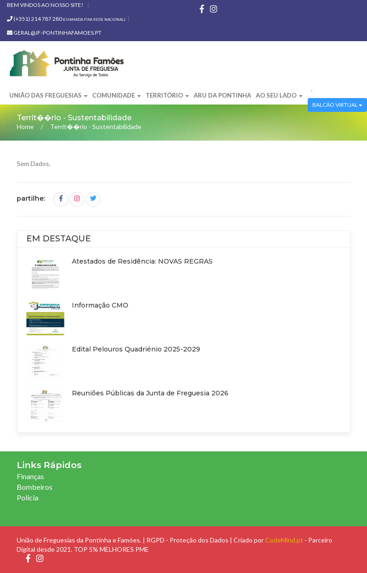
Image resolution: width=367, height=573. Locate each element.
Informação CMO (100, 305)
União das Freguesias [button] (48, 95)
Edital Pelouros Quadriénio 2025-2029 (136, 349)
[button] (307, 91)
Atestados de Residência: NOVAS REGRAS (142, 261)
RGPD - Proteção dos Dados (187, 540)
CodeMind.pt (284, 540)
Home (25, 126)
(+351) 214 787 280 (66, 18)
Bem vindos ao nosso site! (45, 4)
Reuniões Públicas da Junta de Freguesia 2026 (150, 393)
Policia (27, 497)
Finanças (30, 476)
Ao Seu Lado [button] (279, 95)
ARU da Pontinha (222, 95)
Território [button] (167, 95)
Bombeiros (34, 486)
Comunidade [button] (116, 95)
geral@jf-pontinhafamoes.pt (54, 32)
